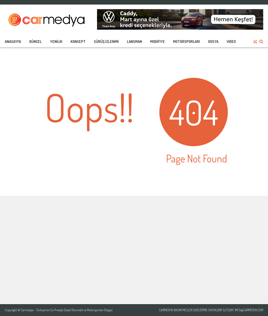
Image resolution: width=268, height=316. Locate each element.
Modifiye (157, 41)
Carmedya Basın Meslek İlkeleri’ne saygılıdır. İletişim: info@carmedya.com (211, 310)
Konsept (78, 41)
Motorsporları (186, 41)
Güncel (35, 41)
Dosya (213, 41)
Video (231, 41)
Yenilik (56, 41)
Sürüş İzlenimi (106, 41)
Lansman (134, 41)
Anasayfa (13, 41)
